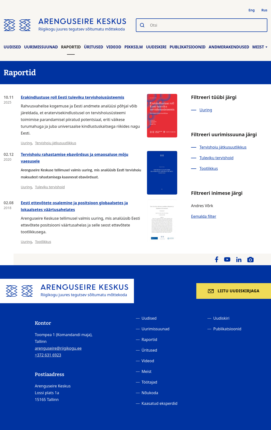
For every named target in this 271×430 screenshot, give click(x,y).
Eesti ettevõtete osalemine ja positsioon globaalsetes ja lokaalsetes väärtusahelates (74, 206)
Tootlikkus (43, 241)
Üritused (93, 47)
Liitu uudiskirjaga (238, 291)
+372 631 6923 (48, 355)
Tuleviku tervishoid (50, 187)
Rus (264, 10)
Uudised (12, 47)
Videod (113, 47)
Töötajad (149, 382)
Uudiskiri (156, 47)
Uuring (26, 143)
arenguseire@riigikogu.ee (58, 348)
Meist (259, 47)
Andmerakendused (229, 47)
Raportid (71, 47)
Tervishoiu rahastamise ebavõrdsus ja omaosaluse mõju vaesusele (74, 158)
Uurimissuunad (41, 47)
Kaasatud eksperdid (159, 403)
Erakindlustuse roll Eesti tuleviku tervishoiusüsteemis (72, 97)
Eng (252, 10)
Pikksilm (133, 47)
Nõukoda (150, 392)
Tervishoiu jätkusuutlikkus (55, 143)
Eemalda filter (203, 216)
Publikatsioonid (187, 47)
